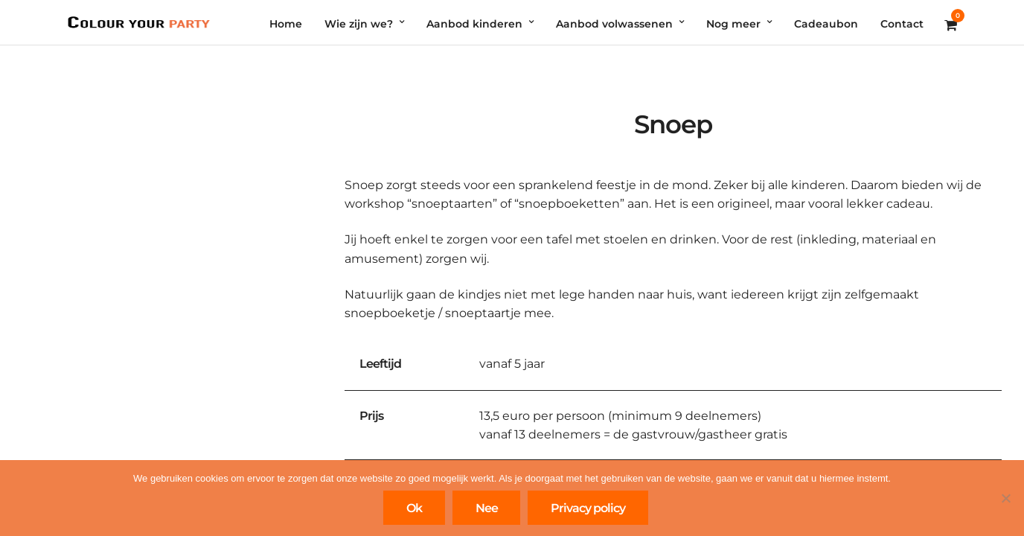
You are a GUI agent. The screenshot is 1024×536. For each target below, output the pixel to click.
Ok (414, 508)
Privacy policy (588, 508)
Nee (487, 508)
